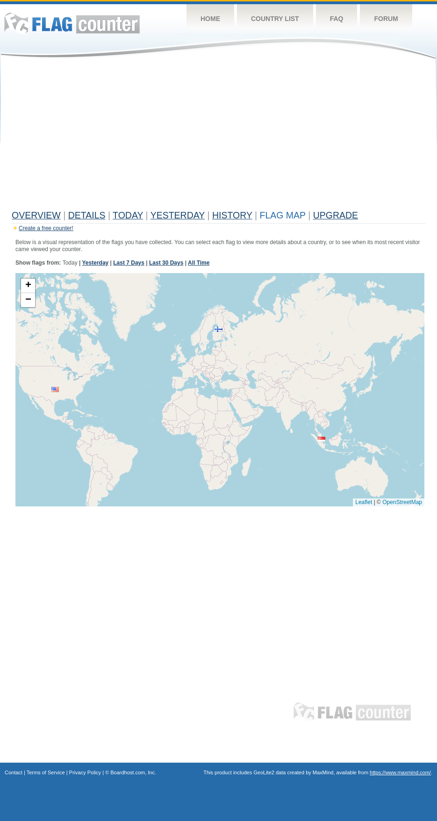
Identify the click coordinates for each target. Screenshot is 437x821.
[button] (55, 389)
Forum (386, 18)
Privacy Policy (85, 772)
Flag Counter (72, 23)
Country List (275, 18)
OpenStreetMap (402, 502)
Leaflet (363, 502)
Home (210, 18)
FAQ (337, 18)
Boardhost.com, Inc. (133, 772)
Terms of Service (46, 772)
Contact (13, 772)
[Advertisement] (218, 136)
